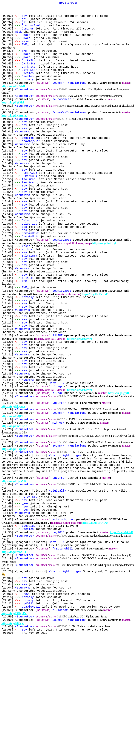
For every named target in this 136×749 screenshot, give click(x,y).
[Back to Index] (68, 2)
